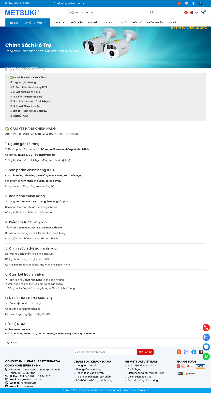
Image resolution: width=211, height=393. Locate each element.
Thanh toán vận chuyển (89, 373)
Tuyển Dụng (133, 369)
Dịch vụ (109, 22)
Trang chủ (59, 22)
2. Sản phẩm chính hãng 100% (30, 87)
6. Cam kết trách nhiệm (27, 106)
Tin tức (123, 22)
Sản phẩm (93, 22)
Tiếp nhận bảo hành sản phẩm (92, 376)
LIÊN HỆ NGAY (20, 115)
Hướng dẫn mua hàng (87, 369)
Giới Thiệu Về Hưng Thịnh (140, 365)
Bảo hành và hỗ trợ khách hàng (93, 380)
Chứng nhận (155, 22)
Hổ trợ (137, 22)
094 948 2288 (27, 376)
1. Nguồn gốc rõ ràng (24, 82)
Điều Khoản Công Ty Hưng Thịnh (144, 373)
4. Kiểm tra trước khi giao (27, 96)
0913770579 (44, 376)
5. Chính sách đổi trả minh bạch (31, 101)
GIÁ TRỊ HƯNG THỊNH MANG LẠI (30, 111)
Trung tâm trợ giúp (85, 365)
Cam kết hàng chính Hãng (141, 380)
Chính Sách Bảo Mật (138, 376)
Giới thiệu (77, 22)
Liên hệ (172, 22)
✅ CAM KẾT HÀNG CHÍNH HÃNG (28, 77)
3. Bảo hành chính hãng (26, 92)
